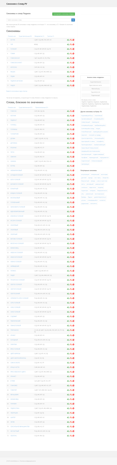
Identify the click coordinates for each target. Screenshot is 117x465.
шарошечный (99, 184)
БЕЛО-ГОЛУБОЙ (15, 179)
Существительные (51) (25, 107)
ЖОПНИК (13, 116)
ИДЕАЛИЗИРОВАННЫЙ (17, 211)
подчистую (84, 190)
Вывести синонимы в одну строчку (16, 91)
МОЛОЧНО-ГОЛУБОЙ (17, 243)
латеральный (95, 174)
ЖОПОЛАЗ (14, 67)
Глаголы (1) (50, 36)
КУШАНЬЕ (13, 147)
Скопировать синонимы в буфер (63, 14)
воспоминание (99, 194)
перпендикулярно (86, 145)
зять (82, 194)
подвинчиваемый (98, 154)
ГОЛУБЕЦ (13, 125)
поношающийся (99, 138)
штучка (83, 200)
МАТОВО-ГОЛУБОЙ (16, 239)
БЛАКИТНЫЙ (14, 189)
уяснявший (90, 184)
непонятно (93, 203)
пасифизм (84, 157)
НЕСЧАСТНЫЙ (15, 431)
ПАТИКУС (13, 271)
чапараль (93, 190)
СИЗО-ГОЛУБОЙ (15, 307)
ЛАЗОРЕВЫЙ (14, 225)
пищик (98, 128)
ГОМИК (13, 53)
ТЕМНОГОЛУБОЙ (16, 325)
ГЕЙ (12, 44)
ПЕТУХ (12, 152)
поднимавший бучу (87, 115)
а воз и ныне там (102, 181)
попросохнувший (96, 161)
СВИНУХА (13, 157)
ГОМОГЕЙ (13, 390)
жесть (83, 184)
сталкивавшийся (93, 200)
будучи (90, 197)
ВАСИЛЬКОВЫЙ (15, 198)
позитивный (98, 115)
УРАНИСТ (13, 376)
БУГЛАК (13, 40)
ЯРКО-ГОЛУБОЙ (15, 349)
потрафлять (100, 141)
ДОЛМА (13, 138)
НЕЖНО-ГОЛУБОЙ (16, 262)
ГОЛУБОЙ (13, 49)
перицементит (104, 157)
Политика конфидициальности (28, 461)
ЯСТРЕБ (13, 166)
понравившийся (99, 119)
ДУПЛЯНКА (14, 143)
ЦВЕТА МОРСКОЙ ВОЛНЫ (18, 358)
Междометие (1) (39, 36)
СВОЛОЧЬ (14, 436)
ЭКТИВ (12, 422)
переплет (84, 135)
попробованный (86, 132)
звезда (93, 181)
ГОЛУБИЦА (14, 129)
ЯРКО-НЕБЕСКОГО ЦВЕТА (18, 372)
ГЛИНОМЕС (14, 385)
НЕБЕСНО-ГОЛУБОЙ (17, 252)
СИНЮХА (13, 161)
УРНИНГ (13, 335)
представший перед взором (89, 148)
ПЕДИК (13, 76)
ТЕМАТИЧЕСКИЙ (15, 321)
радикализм (84, 203)
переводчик (95, 122)
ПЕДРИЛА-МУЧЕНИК (17, 81)
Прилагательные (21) (41, 107)
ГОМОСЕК (13, 111)
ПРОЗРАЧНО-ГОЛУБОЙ (17, 280)
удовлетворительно (100, 197)
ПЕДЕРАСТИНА (15, 408)
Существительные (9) (25, 36)
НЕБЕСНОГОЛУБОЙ (16, 257)
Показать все (12, 36)
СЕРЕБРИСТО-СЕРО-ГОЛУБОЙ (19, 298)
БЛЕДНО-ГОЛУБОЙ (16, 193)
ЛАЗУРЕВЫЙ (14, 230)
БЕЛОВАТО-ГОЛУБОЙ (17, 184)
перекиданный (93, 157)
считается (102, 200)
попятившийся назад (87, 128)
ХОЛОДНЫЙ (14, 340)
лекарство (105, 178)
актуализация (85, 174)
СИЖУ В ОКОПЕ (15, 363)
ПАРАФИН (14, 404)
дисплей (83, 178)
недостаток (92, 187)
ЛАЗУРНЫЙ (14, 234)
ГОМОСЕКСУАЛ (15, 58)
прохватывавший (86, 119)
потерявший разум (87, 125)
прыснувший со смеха (88, 141)
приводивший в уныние (100, 132)
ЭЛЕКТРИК (14, 344)
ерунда (90, 178)
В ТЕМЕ (13, 381)
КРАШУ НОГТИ (15, 367)
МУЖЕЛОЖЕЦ (15, 248)
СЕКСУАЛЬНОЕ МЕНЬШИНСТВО (20, 426)
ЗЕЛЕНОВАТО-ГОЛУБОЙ (18, 207)
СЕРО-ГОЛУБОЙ (15, 303)
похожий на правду (95, 135)
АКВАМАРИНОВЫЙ (16, 170)
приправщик (85, 164)
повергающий (85, 122)
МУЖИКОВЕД (14, 399)
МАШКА (13, 72)
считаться (84, 187)
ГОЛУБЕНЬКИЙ (15, 202)
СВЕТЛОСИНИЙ (15, 293)
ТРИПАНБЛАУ (15, 330)
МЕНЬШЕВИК (14, 394)
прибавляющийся (100, 125)
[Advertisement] (94, 43)
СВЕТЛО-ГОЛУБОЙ (16, 284)
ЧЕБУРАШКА (14, 413)
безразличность (102, 190)
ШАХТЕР (13, 417)
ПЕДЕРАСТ (14, 120)
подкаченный (85, 161)
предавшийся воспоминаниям (90, 151)
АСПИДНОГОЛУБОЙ (17, 175)
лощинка (100, 187)
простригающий (86, 154)
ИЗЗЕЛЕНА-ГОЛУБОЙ (17, 216)
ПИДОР (13, 85)
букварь (83, 197)
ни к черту (97, 178)
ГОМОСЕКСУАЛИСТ (16, 63)
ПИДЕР (13, 275)
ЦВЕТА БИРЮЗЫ (15, 353)
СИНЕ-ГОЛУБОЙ (15, 312)
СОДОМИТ (14, 316)
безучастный (85, 181)
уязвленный (89, 194)
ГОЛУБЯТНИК (15, 134)
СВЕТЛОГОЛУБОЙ (16, 289)
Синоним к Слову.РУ (16, 3)
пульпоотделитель (87, 138)
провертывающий (99, 145)
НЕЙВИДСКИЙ (15, 266)
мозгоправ (104, 174)
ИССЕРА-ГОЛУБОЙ (16, 220)
